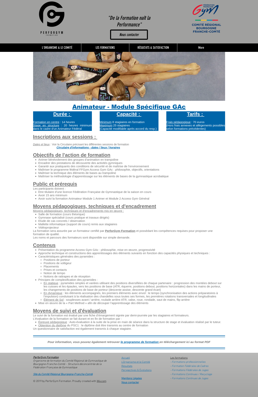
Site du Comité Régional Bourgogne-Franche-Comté (63, 374)
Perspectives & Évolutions (136, 370)
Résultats (126, 366)
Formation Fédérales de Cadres (190, 366)
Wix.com (101, 381)
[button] (105, 47)
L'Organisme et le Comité (135, 362)
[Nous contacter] (129, 35)
